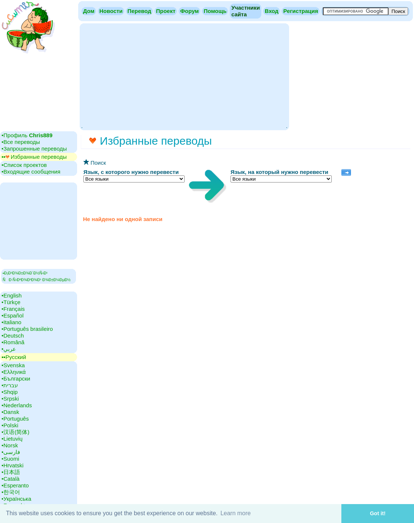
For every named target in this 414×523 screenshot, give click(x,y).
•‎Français (13, 309)
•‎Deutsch (12, 335)
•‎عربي (8, 349)
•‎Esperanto (15, 485)
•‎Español (12, 315)
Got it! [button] (377, 513)
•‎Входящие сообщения (30, 171)
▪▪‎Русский (13, 357)
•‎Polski (9, 425)
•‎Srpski (10, 398)
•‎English (11, 295)
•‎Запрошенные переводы (34, 148)
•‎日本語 (10, 472)
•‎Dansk (10, 412)
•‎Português (15, 418)
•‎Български (15, 378)
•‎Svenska (13, 365)
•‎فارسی (10, 452)
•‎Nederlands (16, 405)
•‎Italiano (11, 322)
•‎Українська (16, 499)
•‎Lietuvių (12, 438)
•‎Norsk (9, 445)
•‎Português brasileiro (27, 329)
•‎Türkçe (10, 302)
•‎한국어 (10, 492)
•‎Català (10, 479)
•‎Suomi (10, 458)
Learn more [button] (236, 513)
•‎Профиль (27, 135)
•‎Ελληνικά (13, 372)
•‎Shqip (9, 392)
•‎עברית (9, 385)
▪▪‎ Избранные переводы (34, 157)
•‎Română (12, 342)
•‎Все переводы (20, 142)
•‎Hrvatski (12, 465)
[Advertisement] (184, 76)
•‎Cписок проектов (24, 165)
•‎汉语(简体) (15, 432)
